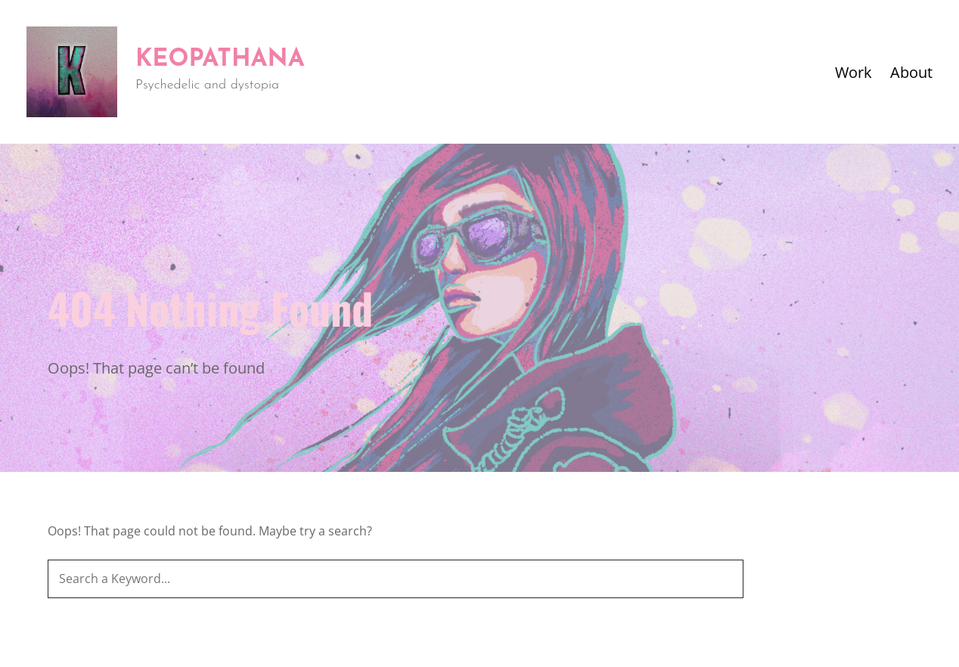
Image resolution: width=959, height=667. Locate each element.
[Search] (724, 579)
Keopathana (220, 60)
